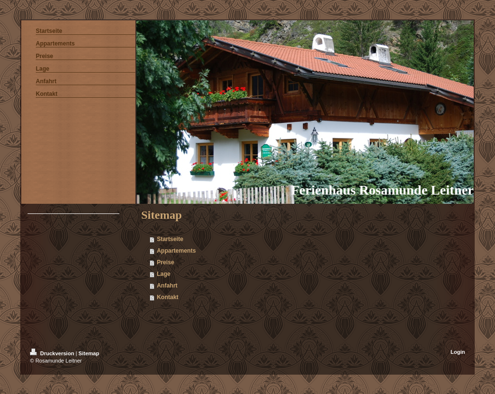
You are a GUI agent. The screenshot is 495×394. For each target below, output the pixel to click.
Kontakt (167, 297)
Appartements (176, 250)
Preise (165, 262)
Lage (163, 274)
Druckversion (52, 353)
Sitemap (88, 353)
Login (458, 352)
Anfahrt (167, 285)
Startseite (170, 239)
